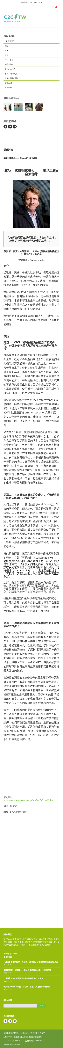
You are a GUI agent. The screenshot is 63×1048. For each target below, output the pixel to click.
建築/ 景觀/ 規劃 (11, 78)
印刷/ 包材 (9, 59)
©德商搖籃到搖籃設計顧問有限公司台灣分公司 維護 (25, 1033)
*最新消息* (9, 41)
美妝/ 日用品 (10, 69)
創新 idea (8, 46)
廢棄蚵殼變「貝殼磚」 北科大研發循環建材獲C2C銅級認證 (27, 970)
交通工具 (8, 83)
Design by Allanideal (12, 1044)
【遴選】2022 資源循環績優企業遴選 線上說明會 (23, 978)
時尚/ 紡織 (9, 64)
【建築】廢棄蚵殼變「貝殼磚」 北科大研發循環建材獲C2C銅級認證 (31, 962)
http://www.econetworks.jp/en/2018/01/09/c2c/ (28, 800)
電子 (6, 50)
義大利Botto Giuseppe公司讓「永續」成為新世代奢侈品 (27, 986)
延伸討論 (8, 87)
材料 (6, 55)
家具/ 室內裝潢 (11, 73)
